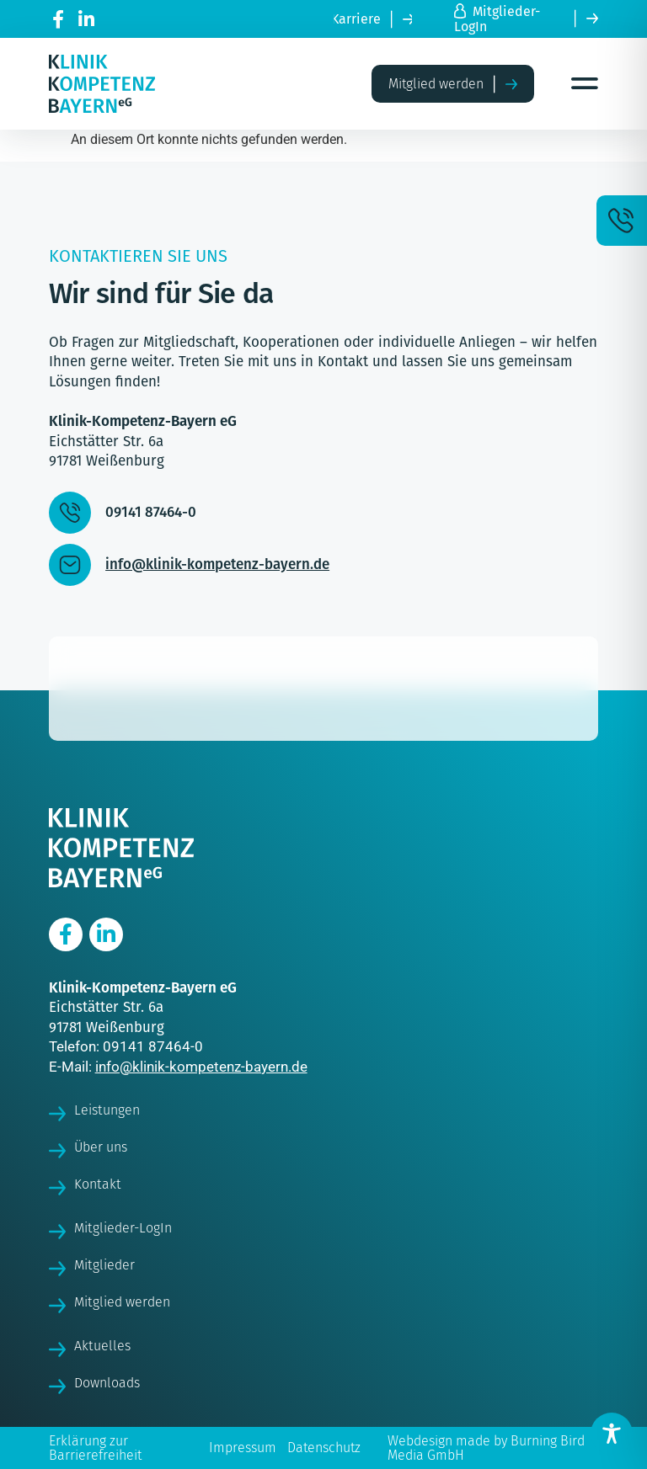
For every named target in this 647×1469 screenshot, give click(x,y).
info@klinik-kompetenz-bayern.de (201, 1066)
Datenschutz (324, 1448)
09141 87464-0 (153, 1046)
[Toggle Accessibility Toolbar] (611, 1433)
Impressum (242, 1448)
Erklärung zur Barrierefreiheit (95, 1448)
